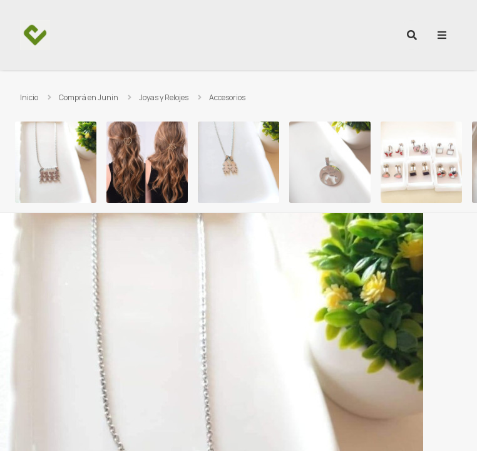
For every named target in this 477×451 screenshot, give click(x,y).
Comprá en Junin (88, 97)
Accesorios (227, 97)
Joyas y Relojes (163, 97)
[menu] (442, 35)
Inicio (29, 97)
